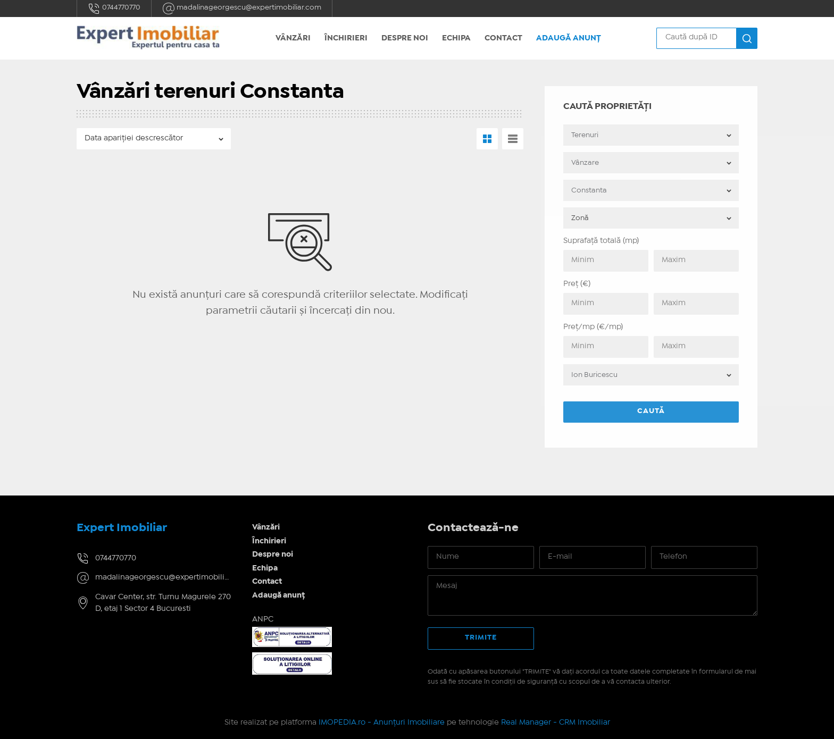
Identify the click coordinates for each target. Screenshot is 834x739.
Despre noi (404, 38)
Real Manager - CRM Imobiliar (555, 722)
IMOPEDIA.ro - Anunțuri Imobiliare (382, 722)
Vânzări (293, 38)
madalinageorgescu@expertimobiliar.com (241, 8)
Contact (503, 38)
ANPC (262, 619)
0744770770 (114, 8)
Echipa (456, 38)
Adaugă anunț (568, 38)
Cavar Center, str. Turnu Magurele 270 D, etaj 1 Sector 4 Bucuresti (163, 603)
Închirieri (346, 38)
